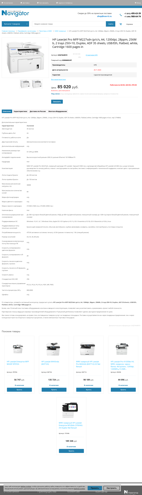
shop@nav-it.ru (104, 16)
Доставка (26, 3)
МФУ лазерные (60, 31)
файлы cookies (26, 486)
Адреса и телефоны (65, 3)
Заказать (57, 101)
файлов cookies (79, 489)
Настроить (112, 488)
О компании (8, 3)
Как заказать (44, 3)
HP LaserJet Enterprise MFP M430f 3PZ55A (18, 362)
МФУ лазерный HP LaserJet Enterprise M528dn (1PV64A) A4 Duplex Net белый (70, 425)
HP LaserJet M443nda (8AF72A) (50, 362)
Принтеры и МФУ (45, 31)
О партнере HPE (92, 55)
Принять (95, 488)
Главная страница (8, 31)
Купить (19, 390)
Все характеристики (58, 79)
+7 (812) (132, 13)
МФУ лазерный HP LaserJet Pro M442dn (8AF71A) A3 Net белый (88, 364)
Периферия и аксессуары (27, 31)
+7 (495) (132, 16)
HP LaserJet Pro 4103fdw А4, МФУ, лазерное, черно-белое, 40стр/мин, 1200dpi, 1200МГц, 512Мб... (122, 365)
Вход (139, 3)
